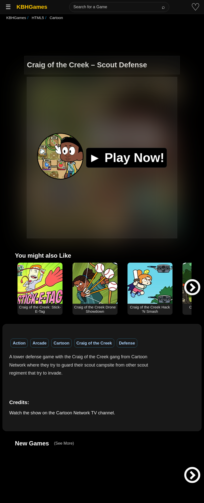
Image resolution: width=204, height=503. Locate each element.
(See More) (64, 443)
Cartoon (61, 343)
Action (19, 343)
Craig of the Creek (94, 343)
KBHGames (31, 7)
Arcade (39, 343)
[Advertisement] (102, 38)
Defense (127, 343)
